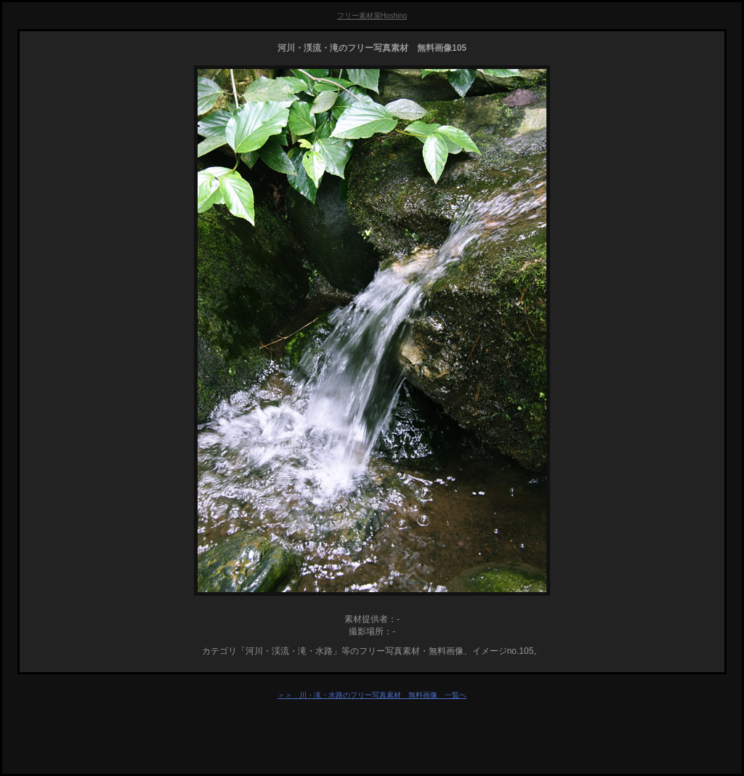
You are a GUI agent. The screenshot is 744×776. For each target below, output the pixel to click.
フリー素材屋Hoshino (372, 16)
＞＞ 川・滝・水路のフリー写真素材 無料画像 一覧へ (372, 695)
